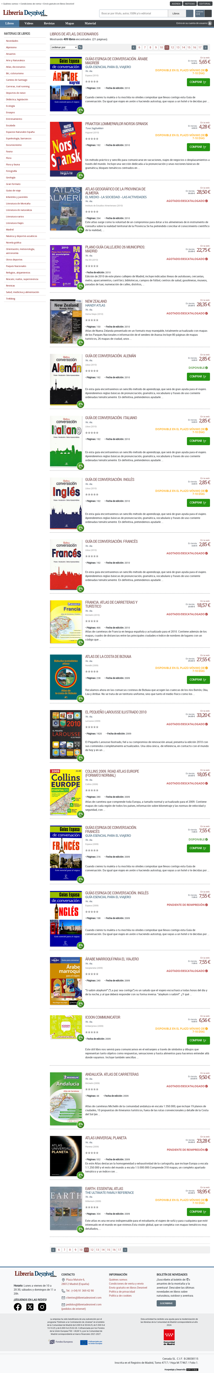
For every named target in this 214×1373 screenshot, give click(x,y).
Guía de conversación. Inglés (109, 479)
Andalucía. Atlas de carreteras (112, 1074)
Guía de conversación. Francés (111, 541)
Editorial (204, 3)
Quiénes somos (10, 3)
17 (199, 47)
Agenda (176, 3)
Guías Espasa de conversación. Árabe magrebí (116, 60)
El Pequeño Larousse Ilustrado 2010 (115, 712)
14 (183, 47)
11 (166, 47)
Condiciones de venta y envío (126, 1283)
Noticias (190, 3)
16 (194, 47)
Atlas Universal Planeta (106, 1137)
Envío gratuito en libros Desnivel (58, 3)
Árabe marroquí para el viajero (112, 959)
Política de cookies (120, 1295)
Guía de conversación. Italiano (111, 417)
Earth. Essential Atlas (104, 1188)
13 (177, 47)
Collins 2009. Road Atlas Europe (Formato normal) (112, 773)
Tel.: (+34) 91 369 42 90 (77, 1290)
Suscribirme (166, 1303)
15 (188, 47)
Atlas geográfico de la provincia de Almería (115, 191)
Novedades (12, 40)
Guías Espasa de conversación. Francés (111, 829)
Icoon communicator (102, 1017)
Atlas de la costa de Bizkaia (108, 656)
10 (161, 47)
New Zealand (96, 301)
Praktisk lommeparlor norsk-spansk (116, 123)
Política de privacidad (122, 1291)
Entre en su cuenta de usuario (194, 23)
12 (172, 47)
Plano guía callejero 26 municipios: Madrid (115, 249)
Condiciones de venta (30, 3)
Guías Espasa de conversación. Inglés (116, 892)
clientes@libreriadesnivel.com (81, 1297)
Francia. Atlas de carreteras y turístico (111, 604)
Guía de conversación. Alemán (110, 355)
